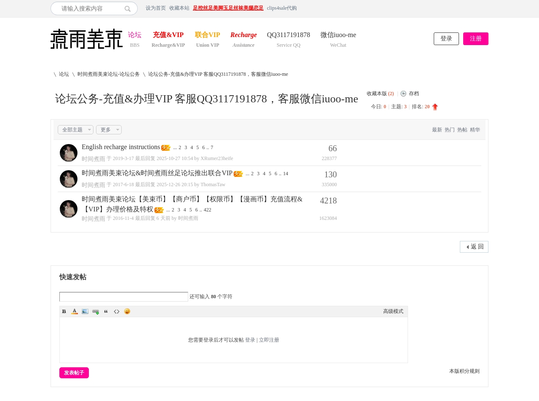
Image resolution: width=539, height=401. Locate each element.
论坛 (134, 35)
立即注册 (269, 340)
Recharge (243, 35)
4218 (328, 200)
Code (116, 311)
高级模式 (393, 311)
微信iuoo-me (338, 35)
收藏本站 (179, 8)
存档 (414, 93)
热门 (450, 130)
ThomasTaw (212, 184)
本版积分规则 (464, 371)
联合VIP (207, 35)
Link (95, 311)
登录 (446, 38)
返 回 (477, 246)
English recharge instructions (121, 146)
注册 (476, 38)
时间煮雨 (93, 159)
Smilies (127, 311)
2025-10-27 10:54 (175, 158)
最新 (437, 130)
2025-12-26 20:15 (175, 184)
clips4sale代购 (282, 8)
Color (74, 311)
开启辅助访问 (486, 8)
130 (330, 174)
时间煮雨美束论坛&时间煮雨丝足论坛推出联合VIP (157, 172)
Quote (106, 311)
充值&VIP (168, 35)
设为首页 (156, 8)
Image (85, 311)
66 (332, 148)
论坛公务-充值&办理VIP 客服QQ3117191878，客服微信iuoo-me (218, 74)
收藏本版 (380, 93)
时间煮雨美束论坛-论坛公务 (108, 74)
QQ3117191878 (288, 35)
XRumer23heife (216, 158)
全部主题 (72, 130)
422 (207, 210)
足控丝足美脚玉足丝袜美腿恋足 (228, 8)
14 (285, 173)
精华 (475, 130)
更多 (106, 130)
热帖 (462, 130)
